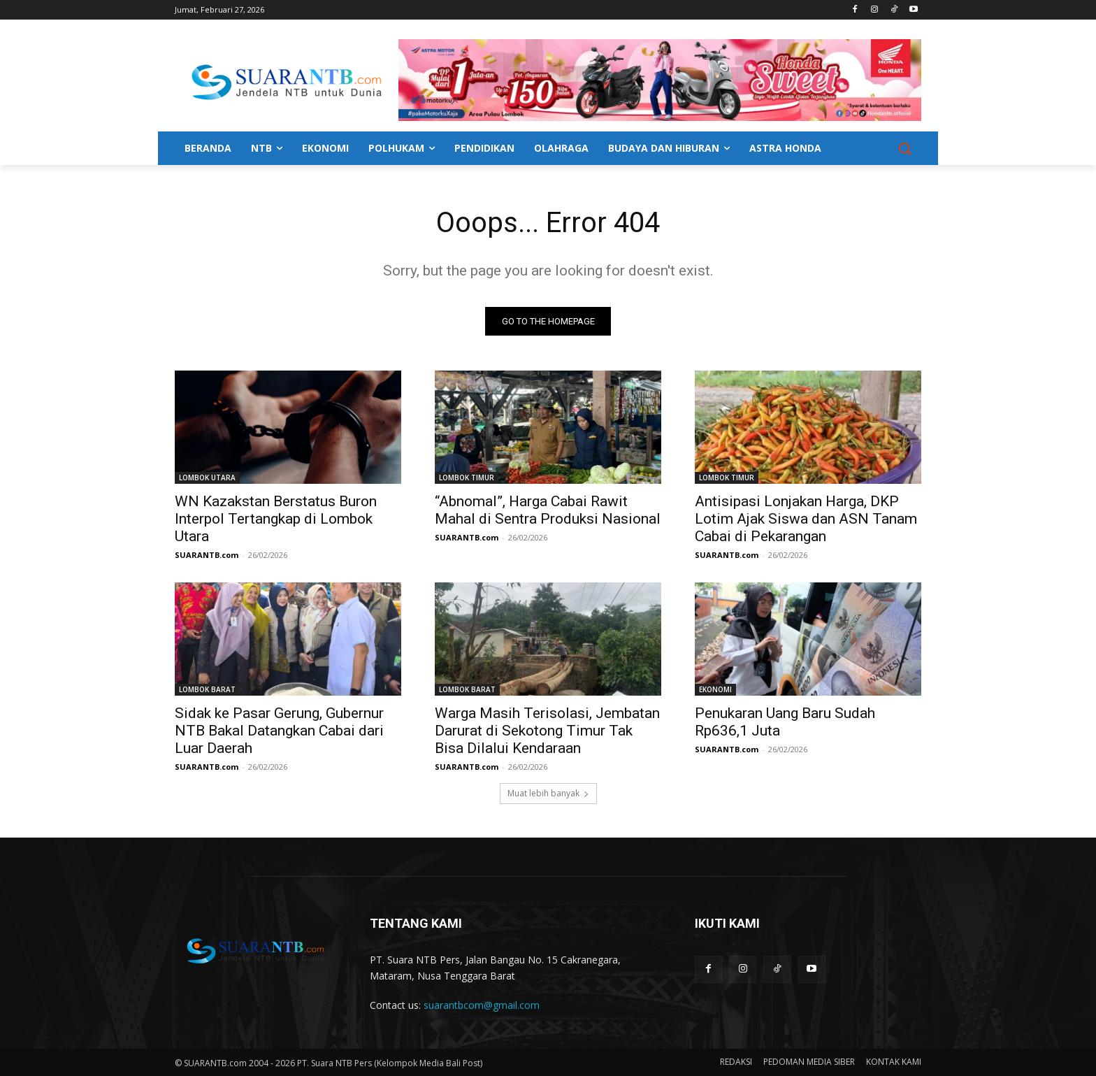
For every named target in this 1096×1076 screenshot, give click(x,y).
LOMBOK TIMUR (466, 477)
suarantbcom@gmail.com (482, 1005)
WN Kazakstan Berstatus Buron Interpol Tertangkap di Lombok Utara (276, 519)
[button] (904, 148)
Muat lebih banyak (548, 793)
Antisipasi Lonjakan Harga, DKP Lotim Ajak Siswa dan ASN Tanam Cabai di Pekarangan (806, 519)
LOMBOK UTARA (207, 477)
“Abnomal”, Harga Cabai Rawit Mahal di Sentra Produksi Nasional (548, 510)
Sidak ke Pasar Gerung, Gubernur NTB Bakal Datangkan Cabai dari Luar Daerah (279, 730)
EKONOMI (715, 689)
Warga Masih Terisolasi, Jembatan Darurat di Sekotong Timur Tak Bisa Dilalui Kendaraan (547, 730)
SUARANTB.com (206, 555)
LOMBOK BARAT (207, 689)
